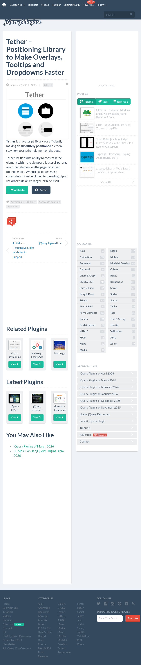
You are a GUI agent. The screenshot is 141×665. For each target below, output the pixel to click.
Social (122, 300)
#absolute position (49, 201)
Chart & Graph (92, 275)
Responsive (122, 282)
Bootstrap (92, 263)
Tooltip (122, 325)
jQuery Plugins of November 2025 (107, 407)
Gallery (92, 319)
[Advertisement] (37, 291)
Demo (41, 190)
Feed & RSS (92, 306)
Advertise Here (107, 85)
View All (118, 182)
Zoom (122, 343)
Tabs (122, 313)
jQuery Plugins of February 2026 (107, 387)
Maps (92, 343)
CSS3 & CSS (92, 282)
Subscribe (133, 618)
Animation (92, 257)
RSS (5, 632)
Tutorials (32, 4)
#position (13, 206)
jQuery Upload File (50, 243)
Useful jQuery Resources (107, 414)
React (122, 275)
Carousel (92, 269)
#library (31, 201)
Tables (122, 306)
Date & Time (92, 288)
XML (122, 337)
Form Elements (92, 313)
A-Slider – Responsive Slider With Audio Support (23, 250)
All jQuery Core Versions (17, 648)
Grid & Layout (92, 325)
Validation (122, 331)
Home (6, 603)
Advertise (88, 3)
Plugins (86, 101)
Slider (122, 294)
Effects (92, 300)
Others (48, 84)
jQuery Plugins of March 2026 (34, 446)
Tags (103, 101)
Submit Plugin (71, 4)
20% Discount (100, 435)
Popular (55, 4)
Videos (44, 4)
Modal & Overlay (122, 263)
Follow (100, 4)
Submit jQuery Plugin (107, 421)
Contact (107, 441)
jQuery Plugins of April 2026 (107, 373)
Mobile (122, 257)
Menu (122, 251)
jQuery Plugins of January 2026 (107, 393)
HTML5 (92, 331)
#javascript (17, 201)
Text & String (122, 319)
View (15, 364)
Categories (16, 4)
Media (92, 350)
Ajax (92, 251)
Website (17, 190)
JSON (92, 337)
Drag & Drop (92, 294)
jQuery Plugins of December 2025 (107, 400)
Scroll (122, 288)
